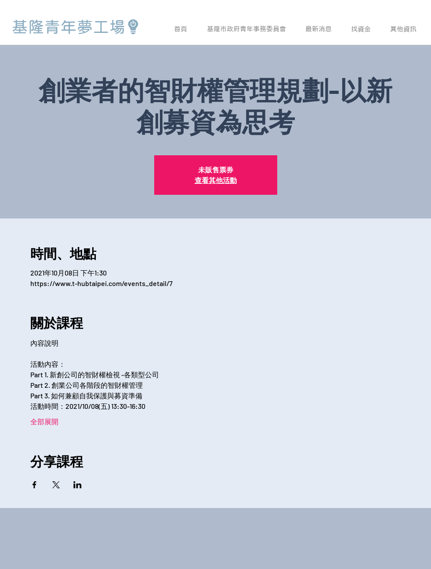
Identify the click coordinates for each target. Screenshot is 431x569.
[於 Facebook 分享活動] (34, 484)
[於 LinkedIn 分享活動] (77, 484)
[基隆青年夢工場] (76, 27)
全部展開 (44, 421)
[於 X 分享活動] (56, 484)
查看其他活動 (216, 180)
